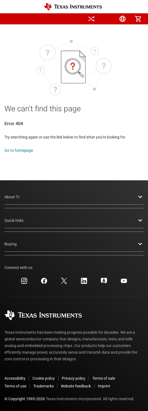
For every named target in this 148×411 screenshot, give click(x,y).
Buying (74, 244)
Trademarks (43, 386)
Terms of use (15, 386)
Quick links (74, 220)
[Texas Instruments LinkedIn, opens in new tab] (84, 283)
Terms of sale (103, 378)
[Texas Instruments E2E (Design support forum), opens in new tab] (104, 283)
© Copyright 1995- (24, 399)
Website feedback (76, 386)
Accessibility (14, 378)
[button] (10, 18)
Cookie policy (43, 378)
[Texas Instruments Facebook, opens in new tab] (44, 283)
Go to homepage (18, 150)
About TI (74, 197)
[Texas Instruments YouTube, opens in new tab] (124, 283)
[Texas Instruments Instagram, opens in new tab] (24, 283)
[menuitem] (76, 18)
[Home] (73, 7)
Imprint (104, 386)
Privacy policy (73, 378)
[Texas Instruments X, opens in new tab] (64, 283)
